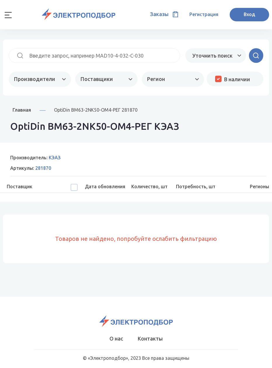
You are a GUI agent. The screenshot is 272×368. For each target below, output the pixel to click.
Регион (156, 79)
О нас (116, 338)
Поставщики (97, 79)
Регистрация (203, 14)
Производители (34, 79)
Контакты (150, 338)
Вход (249, 14)
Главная (22, 110)
